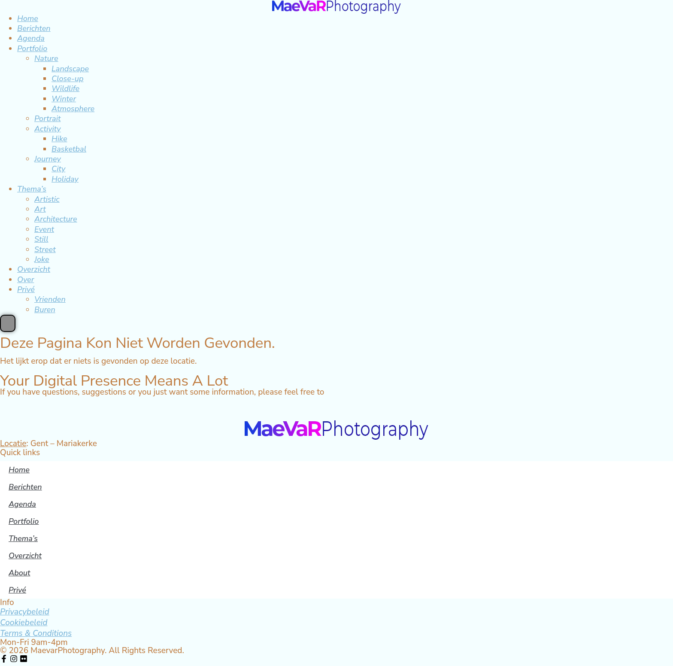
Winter (64, 99)
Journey (47, 159)
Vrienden (50, 299)
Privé (26, 289)
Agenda (31, 38)
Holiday (65, 179)
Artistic (47, 199)
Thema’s (31, 189)
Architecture (55, 219)
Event (44, 229)
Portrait (47, 118)
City (58, 169)
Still (41, 239)
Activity (47, 129)
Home (27, 18)
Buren (44, 309)
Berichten (34, 28)
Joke (41, 259)
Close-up (68, 78)
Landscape (70, 69)
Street (45, 249)
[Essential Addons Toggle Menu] (7, 323)
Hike (59, 139)
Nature (46, 58)
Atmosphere (73, 108)
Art (40, 209)
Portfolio (32, 48)
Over (25, 279)
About (19, 573)
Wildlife (65, 88)
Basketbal (69, 149)
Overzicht (33, 269)
